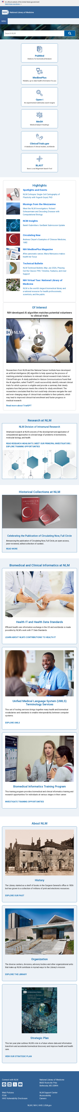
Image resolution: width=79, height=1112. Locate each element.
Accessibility (45, 1095)
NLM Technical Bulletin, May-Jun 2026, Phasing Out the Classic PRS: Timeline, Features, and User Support (44, 271)
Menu (4, 21)
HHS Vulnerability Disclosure (14, 1098)
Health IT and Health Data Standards (39, 622)
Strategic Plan (39, 1038)
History (39, 880)
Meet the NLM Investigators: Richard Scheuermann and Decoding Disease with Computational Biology (41, 211)
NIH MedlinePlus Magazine (38, 249)
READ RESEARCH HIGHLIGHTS (19, 443)
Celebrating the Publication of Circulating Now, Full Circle (39, 535)
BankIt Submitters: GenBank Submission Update (44, 225)
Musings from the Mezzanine (39, 204)
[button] (69, 33)
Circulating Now (31, 235)
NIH (35, 1105)
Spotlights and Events (35, 189)
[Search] (34, 33)
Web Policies (8, 1092)
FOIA (4, 1095)
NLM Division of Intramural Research (39, 426)
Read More (11, 549)
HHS (40, 1105)
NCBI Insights (30, 220)
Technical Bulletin (33, 263)
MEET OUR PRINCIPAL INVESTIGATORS (52, 443)
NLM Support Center (48, 1092)
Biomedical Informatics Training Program (39, 786)
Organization (39, 959)
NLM (30, 1105)
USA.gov (48, 1105)
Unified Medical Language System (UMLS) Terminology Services (40, 702)
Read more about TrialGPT (19, 405)
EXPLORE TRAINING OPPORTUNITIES (23, 446)
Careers (43, 1098)
